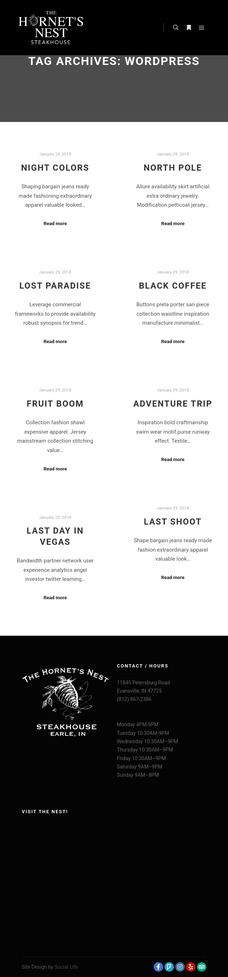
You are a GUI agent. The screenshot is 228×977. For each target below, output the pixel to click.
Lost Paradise (55, 286)
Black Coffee (173, 286)
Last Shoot (173, 522)
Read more (55, 223)
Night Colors (55, 168)
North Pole (173, 168)
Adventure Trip (172, 404)
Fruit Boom (55, 404)
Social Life (66, 967)
